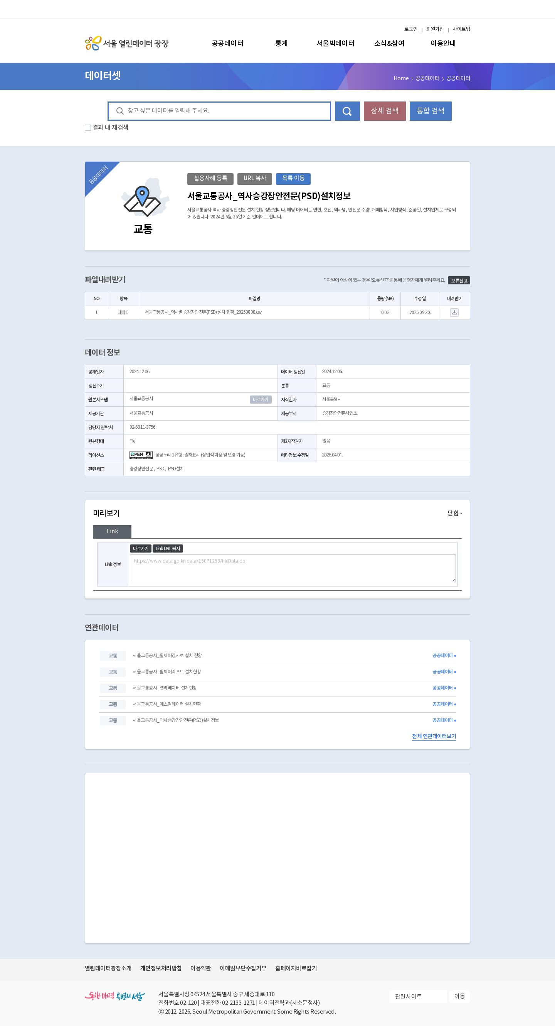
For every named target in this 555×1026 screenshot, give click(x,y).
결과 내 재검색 (110, 128)
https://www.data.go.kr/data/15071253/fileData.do (293, 568)
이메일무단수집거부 (243, 968)
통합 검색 (430, 111)
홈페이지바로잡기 (296, 968)
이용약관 (200, 968)
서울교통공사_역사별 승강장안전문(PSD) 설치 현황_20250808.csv (203, 312)
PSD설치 (176, 469)
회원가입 (435, 29)
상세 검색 (385, 111)
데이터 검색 (347, 111)
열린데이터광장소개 (108, 968)
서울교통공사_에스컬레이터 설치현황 (167, 704)
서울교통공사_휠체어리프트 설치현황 (167, 671)
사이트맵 (461, 29)
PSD (160, 469)
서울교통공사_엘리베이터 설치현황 (165, 688)
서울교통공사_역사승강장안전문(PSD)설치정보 (176, 720)
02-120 (188, 1003)
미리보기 (277, 513)
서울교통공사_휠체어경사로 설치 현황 (167, 655)
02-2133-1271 (238, 1003)
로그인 (410, 29)
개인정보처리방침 (161, 968)
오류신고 (459, 281)
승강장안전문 (141, 469)
